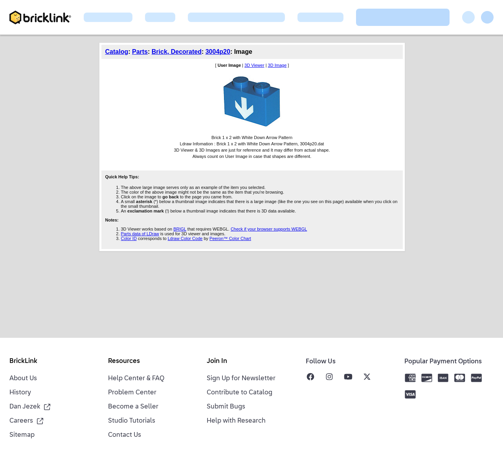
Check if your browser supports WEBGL (269, 229)
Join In (217, 361)
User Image (229, 65)
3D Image (277, 65)
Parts (140, 51)
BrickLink (23, 361)
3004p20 (218, 51)
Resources (124, 361)
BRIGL (179, 229)
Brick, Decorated (177, 51)
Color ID (129, 238)
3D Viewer (254, 65)
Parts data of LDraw (140, 233)
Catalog (117, 51)
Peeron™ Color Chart (230, 238)
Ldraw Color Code (185, 238)
